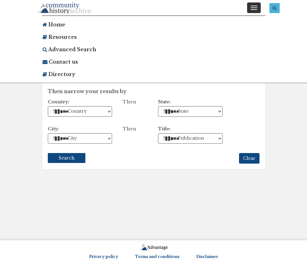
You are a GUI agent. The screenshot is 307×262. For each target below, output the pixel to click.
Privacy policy (103, 256)
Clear (249, 158)
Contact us (60, 62)
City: (53, 129)
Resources (60, 37)
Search (66, 158)
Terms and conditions (157, 256)
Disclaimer (207, 256)
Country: (58, 102)
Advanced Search (69, 49)
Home (54, 24)
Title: (164, 129)
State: (164, 102)
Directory (59, 74)
